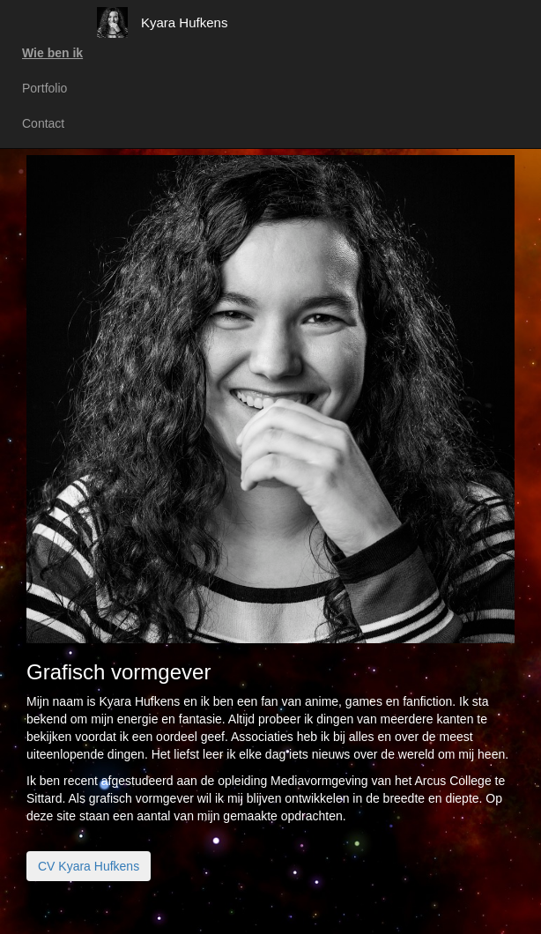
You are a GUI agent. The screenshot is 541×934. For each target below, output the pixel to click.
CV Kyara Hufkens (88, 866)
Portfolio (44, 88)
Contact (43, 123)
